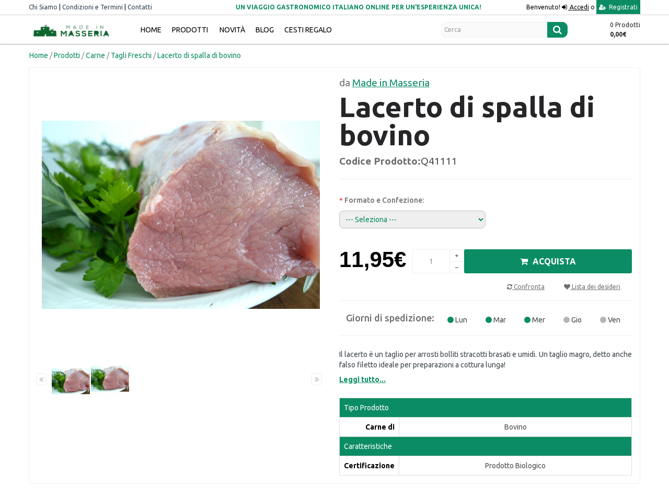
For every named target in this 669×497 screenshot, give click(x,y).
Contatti (140, 7)
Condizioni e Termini (92, 7)
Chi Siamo (43, 7)
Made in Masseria (391, 82)
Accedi (578, 7)
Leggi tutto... (362, 379)
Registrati (618, 7)
